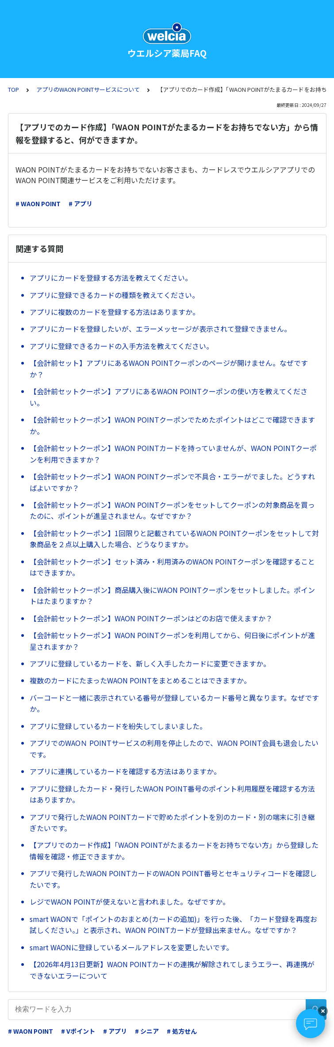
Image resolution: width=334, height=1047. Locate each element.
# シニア (147, 1031)
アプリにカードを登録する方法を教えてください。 (111, 277)
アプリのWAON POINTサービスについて (88, 89)
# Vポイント (78, 1031)
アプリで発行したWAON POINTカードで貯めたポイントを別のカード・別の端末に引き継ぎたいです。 (172, 823)
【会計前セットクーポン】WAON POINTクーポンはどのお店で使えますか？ (151, 618)
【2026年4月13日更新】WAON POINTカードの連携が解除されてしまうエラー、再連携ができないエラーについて (172, 970)
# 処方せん (182, 1031)
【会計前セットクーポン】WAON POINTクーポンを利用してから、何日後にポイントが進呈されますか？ (172, 641)
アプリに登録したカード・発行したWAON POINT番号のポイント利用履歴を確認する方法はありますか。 (172, 794)
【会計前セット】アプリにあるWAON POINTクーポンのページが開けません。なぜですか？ (169, 368)
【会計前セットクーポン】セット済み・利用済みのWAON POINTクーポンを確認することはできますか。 (172, 567)
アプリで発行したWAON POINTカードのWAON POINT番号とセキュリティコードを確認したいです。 (173, 879)
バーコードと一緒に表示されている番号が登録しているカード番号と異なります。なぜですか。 (174, 703)
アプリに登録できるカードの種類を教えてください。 (114, 295)
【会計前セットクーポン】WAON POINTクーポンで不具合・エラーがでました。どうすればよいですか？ (172, 482)
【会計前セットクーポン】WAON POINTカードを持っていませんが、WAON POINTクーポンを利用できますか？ (173, 454)
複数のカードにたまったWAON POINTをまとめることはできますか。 (140, 680)
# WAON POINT (38, 203)
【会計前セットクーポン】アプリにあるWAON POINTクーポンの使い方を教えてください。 (168, 397)
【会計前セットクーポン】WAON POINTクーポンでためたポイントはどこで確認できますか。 (172, 425)
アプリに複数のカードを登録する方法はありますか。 (115, 311)
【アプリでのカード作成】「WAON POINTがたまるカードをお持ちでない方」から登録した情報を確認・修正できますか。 (174, 850)
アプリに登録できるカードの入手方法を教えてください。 (121, 346)
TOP (13, 89)
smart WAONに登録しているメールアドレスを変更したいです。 (131, 947)
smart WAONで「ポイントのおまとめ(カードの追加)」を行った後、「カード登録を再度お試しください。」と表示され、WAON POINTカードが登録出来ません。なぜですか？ (173, 925)
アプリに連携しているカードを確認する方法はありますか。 (125, 771)
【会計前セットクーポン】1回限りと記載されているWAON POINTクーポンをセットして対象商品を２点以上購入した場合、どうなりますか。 (174, 539)
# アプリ (80, 203)
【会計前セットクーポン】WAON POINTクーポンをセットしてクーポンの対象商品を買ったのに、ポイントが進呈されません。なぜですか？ (172, 510)
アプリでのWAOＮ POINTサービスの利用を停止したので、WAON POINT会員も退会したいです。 (174, 748)
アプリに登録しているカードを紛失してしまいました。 (118, 726)
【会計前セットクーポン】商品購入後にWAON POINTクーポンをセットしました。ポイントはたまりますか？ (172, 595)
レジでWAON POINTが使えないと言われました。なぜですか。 (130, 901)
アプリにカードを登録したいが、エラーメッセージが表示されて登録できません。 (160, 328)
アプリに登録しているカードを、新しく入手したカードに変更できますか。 (150, 663)
